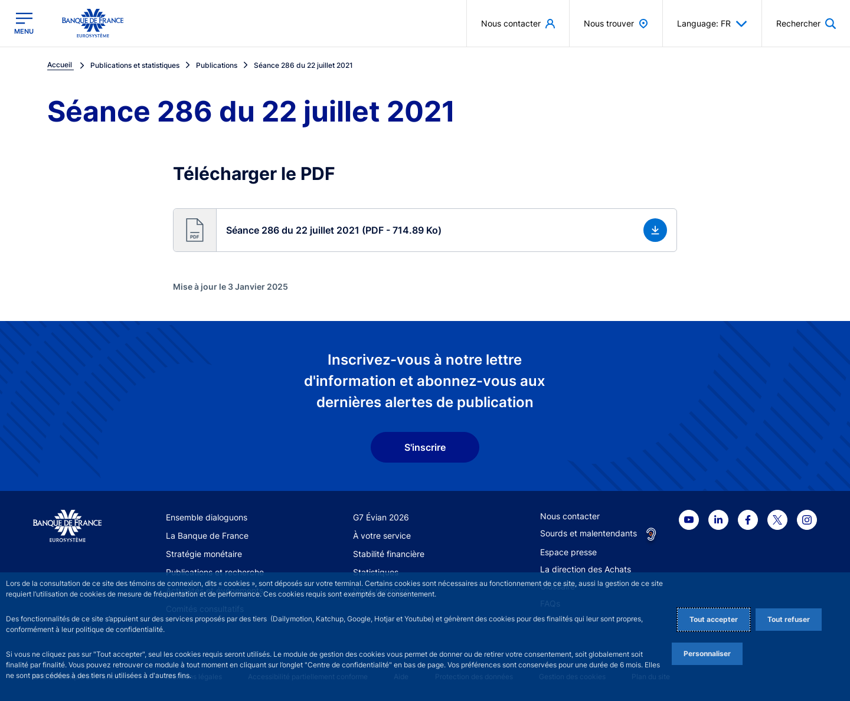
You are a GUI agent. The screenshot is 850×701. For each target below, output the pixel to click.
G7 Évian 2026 (381, 517)
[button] (424, 230)
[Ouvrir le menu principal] (24, 23)
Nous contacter (570, 516)
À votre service (382, 535)
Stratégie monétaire (204, 554)
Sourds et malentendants (588, 533)
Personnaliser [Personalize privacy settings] (707, 653)
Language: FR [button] (712, 24)
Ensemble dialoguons (206, 517)
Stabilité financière (388, 554)
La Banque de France (207, 535)
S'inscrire (425, 447)
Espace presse (568, 552)
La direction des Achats (585, 569)
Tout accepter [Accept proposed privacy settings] (713, 619)
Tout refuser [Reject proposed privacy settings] (788, 619)
